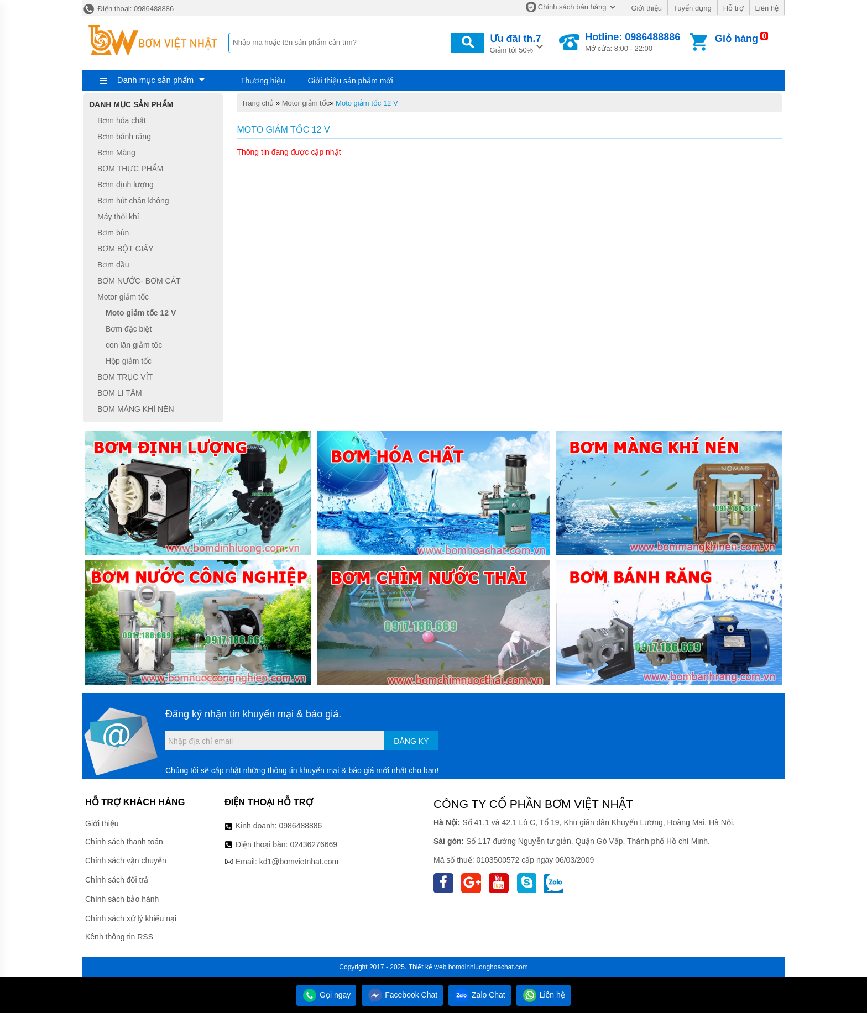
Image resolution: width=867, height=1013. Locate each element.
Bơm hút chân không (133, 200)
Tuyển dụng (692, 8)
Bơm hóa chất (121, 120)
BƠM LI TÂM (119, 393)
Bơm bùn (113, 232)
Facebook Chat (402, 994)
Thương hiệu (263, 80)
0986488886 (300, 825)
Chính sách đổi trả (116, 879)
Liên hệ (767, 8)
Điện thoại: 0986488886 (128, 8)
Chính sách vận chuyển (125, 860)
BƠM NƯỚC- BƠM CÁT (139, 280)
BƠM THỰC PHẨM (130, 168)
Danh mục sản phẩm (155, 80)
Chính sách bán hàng (572, 7)
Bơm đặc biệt (129, 328)
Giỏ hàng (736, 38)
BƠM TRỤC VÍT (125, 376)
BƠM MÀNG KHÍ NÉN (135, 409)
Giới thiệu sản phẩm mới (350, 80)
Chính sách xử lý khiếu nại (130, 918)
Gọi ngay (326, 994)
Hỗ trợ (733, 8)
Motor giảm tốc (306, 103)
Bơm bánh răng (124, 136)
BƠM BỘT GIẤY (125, 248)
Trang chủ (257, 103)
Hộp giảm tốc (129, 360)
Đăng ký (411, 741)
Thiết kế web (428, 967)
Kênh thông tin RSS (119, 936)
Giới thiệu (646, 8)
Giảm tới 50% (515, 43)
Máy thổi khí (118, 216)
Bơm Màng (116, 152)
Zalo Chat (479, 994)
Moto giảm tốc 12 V (367, 103)
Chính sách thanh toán (124, 841)
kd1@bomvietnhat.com (298, 861)
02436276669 (313, 844)
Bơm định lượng (125, 184)
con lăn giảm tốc (134, 344)
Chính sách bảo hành (122, 899)
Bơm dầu (113, 264)
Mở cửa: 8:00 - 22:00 (632, 42)
